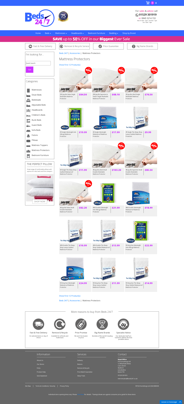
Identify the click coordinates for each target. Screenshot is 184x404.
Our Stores (40, 364)
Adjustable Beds (39, 105)
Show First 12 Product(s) (69, 65)
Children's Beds (38, 115)
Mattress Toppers (40, 145)
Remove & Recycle (83, 368)
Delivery (80, 360)
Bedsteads (36, 100)
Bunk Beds (36, 120)
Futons (35, 135)
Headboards (77, 33)
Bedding (113, 33)
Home (38, 33)
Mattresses (61, 33)
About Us (40, 360)
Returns (79, 364)
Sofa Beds (36, 130)
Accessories (75, 53)
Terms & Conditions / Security (45, 386)
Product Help (41, 372)
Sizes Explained (42, 376)
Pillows (35, 140)
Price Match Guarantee (84, 372)
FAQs (38, 368)
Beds (48, 33)
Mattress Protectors (41, 150)
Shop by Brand (129, 33)
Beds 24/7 (63, 53)
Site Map (28, 386)
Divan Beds (37, 95)
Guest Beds (37, 125)
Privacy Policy (64, 386)
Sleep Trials (81, 376)
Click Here (80, 394)
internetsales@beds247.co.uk (127, 379)
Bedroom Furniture (96, 33)
